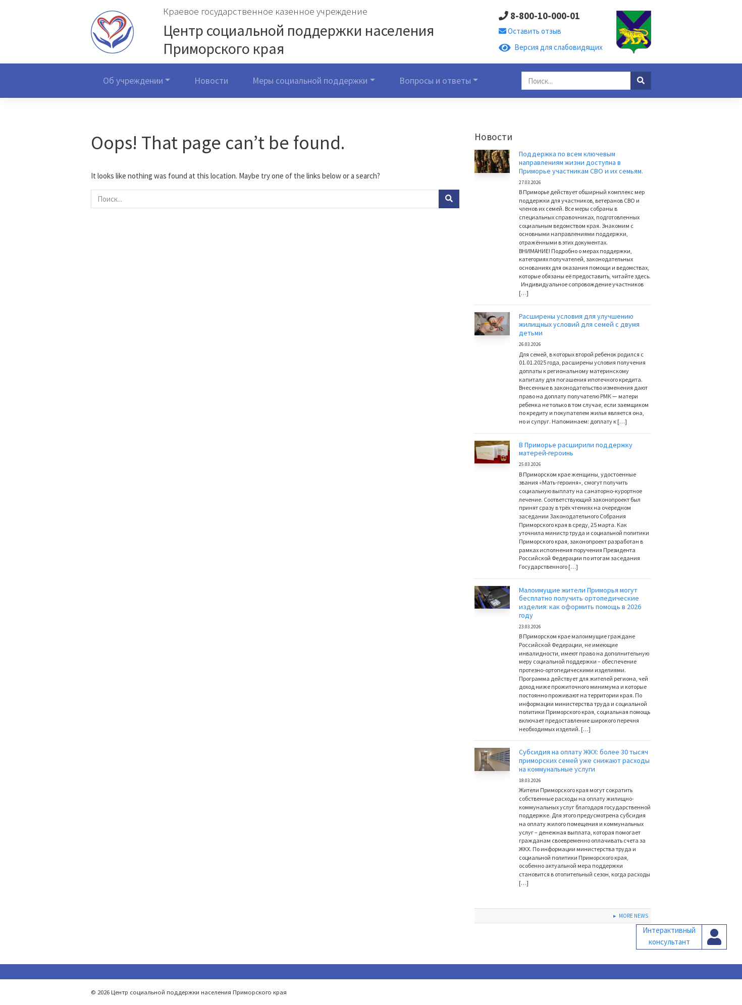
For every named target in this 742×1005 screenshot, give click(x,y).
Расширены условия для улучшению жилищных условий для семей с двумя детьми (579, 325)
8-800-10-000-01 (539, 16)
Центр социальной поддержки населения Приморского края (298, 39)
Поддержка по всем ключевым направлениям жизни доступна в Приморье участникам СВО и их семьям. (581, 162)
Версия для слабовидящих (551, 47)
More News (633, 915)
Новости (211, 80)
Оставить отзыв (530, 31)
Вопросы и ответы (435, 80)
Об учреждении (133, 80)
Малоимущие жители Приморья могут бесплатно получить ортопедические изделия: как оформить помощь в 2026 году (580, 602)
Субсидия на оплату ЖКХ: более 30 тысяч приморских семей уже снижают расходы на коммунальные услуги (584, 760)
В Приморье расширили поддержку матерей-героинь (575, 449)
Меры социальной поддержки (309, 80)
